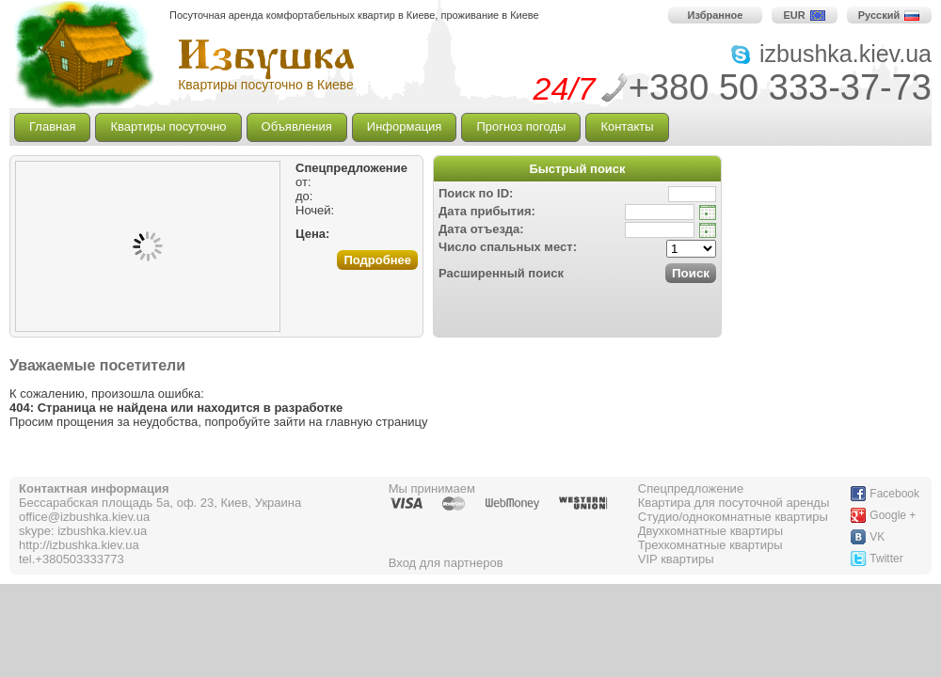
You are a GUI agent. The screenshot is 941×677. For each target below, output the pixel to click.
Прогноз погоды (521, 126)
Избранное (715, 15)
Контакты (626, 126)
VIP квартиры (676, 559)
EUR (804, 15)
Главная (52, 126)
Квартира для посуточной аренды (734, 503)
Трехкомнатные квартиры (710, 545)
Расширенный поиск (501, 273)
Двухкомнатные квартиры (710, 531)
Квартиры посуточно (168, 126)
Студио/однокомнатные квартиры (733, 517)
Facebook (894, 493)
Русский (888, 15)
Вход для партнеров (446, 563)
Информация (404, 126)
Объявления (297, 126)
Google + (892, 515)
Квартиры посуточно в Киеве (266, 84)
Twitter (885, 558)
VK (877, 536)
